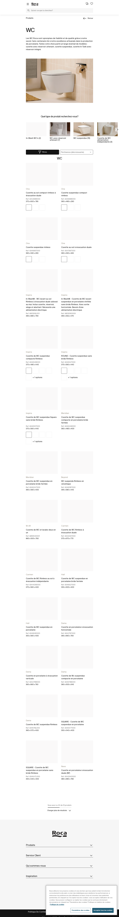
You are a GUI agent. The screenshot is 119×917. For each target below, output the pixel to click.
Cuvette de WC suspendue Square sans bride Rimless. (41, 418)
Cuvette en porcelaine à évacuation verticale (42, 677)
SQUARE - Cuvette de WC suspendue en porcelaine (72, 723)
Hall (63, 574)
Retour (90, 18)
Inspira (29, 295)
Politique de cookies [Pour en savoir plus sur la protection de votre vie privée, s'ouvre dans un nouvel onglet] (57, 908)
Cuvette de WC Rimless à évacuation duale (72, 531)
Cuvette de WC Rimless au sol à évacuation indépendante (40, 579)
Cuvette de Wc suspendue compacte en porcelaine (73, 677)
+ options (37, 377)
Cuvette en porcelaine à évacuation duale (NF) (77, 771)
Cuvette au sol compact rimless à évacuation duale (41, 194)
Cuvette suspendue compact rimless (74, 194)
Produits (29, 18)
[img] (29, 207)
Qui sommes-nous (59, 866)
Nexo (63, 766)
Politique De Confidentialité (40, 912)
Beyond (64, 477)
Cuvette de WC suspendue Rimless (41, 724)
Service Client (59, 855)
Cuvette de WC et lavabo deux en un (41, 531)
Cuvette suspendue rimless (38, 247)
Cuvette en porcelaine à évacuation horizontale (77, 628)
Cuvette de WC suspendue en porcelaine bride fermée (39, 482)
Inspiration (59, 876)
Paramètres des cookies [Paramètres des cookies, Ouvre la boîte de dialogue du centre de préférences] (80, 914)
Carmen (64, 526)
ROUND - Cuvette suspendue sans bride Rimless (76, 357)
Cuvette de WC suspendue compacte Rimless (38, 357)
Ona (28, 189)
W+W (28, 526)
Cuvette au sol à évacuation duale (76, 247)
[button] (28, 10)
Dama (63, 623)
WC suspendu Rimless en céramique (72, 482)
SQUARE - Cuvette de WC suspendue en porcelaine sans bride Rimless (39, 770)
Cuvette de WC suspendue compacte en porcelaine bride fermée (74, 420)
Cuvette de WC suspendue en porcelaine (39, 628)
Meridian (65, 413)
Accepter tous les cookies (103, 914)
